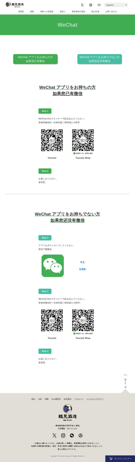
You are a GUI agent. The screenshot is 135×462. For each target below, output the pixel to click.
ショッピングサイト (95, 399)
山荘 (40, 399)
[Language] (115, 5)
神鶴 (47, 399)
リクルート (79, 399)
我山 (33, 399)
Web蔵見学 (56, 399)
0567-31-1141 (72, 429)
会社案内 (67, 399)
